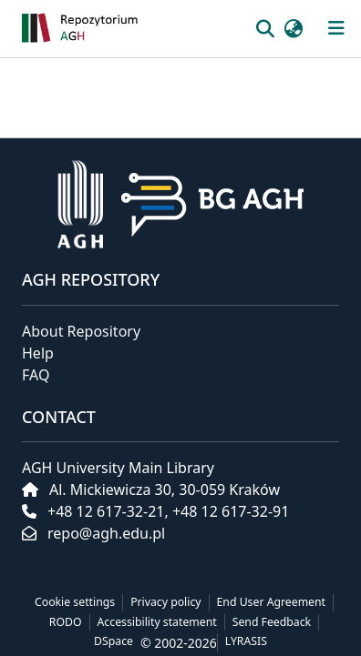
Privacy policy (165, 602)
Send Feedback (271, 622)
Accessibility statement (157, 622)
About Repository (81, 331)
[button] (132, 28)
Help (38, 353)
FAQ (35, 375)
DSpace (113, 641)
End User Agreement (271, 602)
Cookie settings (75, 602)
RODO (65, 622)
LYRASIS (246, 641)
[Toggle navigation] (336, 28)
